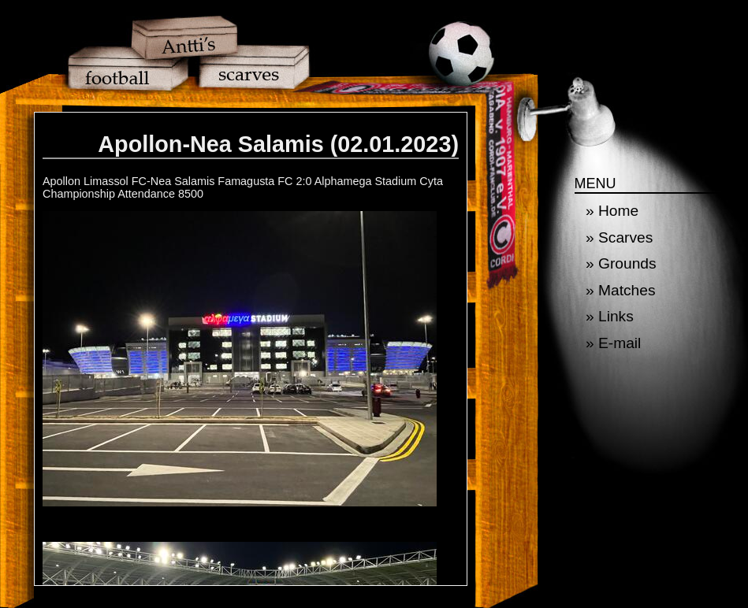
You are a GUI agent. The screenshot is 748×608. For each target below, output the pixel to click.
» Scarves (619, 237)
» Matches (621, 290)
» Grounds (621, 263)
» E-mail (613, 343)
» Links (610, 316)
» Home (612, 210)
